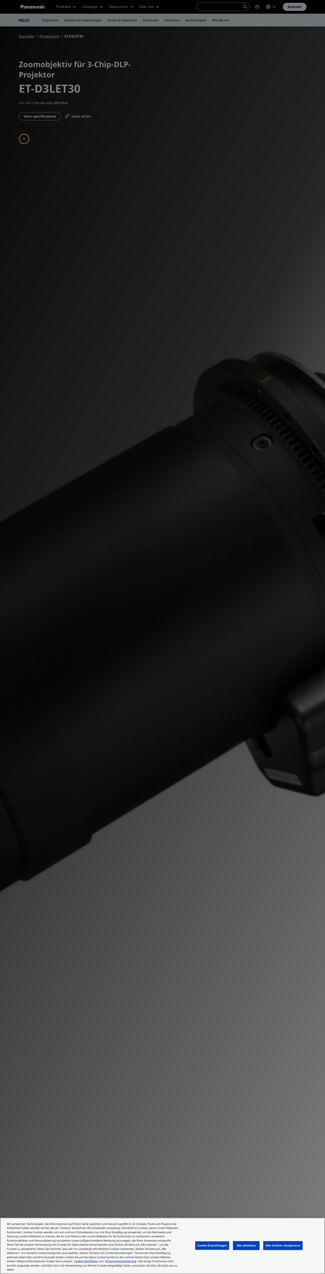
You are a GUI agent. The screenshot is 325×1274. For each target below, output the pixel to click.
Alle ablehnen (246, 1245)
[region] (162, 1246)
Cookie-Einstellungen (212, 1245)
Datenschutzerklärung (120, 1261)
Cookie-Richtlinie (86, 1261)
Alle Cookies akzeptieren (283, 1245)
